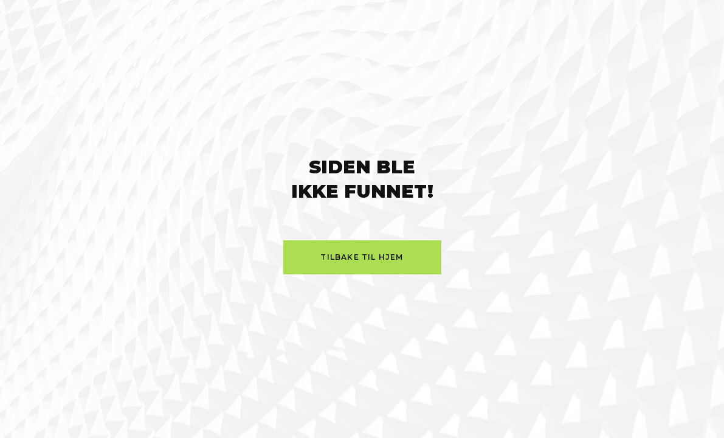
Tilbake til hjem (361, 257)
